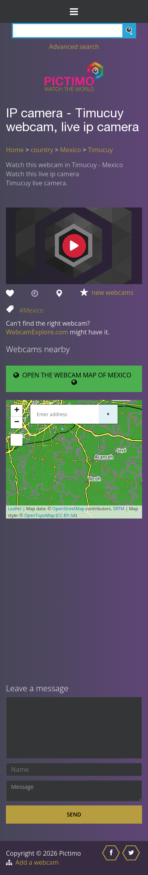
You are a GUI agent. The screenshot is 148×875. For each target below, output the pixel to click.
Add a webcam (36, 862)
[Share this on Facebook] (112, 858)
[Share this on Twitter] (132, 858)
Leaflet (15, 508)
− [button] (16, 422)
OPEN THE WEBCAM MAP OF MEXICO (74, 378)
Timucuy (100, 149)
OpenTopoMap (39, 515)
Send (74, 814)
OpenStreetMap (68, 508)
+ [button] (16, 411)
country (42, 149)
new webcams (113, 292)
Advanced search (74, 46)
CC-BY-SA (66, 515)
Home (15, 149)
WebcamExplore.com (37, 332)
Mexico (70, 149)
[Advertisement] (74, 602)
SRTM (118, 508)
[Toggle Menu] (74, 11)
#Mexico (31, 310)
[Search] (74, 30)
